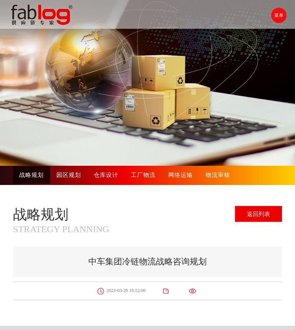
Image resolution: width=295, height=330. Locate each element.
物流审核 (220, 175)
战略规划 (32, 175)
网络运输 (182, 175)
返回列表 (256, 214)
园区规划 (69, 175)
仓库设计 (107, 175)
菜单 (277, 15)
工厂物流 (145, 175)
